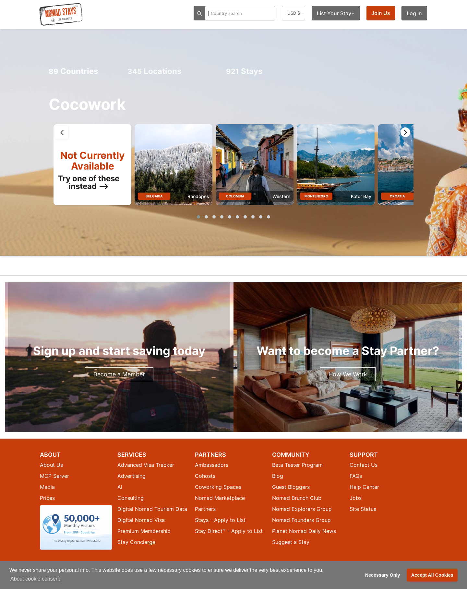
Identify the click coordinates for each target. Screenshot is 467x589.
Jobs (356, 498)
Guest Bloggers (291, 487)
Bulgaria (154, 196)
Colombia (235, 196)
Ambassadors (211, 465)
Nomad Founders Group (301, 520)
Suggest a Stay (290, 542)
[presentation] (61, 132)
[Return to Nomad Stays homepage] (61, 14)
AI (119, 487)
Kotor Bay (361, 196)
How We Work (348, 374)
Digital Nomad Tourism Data (152, 509)
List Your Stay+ (336, 13)
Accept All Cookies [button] (432, 575)
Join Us (380, 13)
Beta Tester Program (297, 465)
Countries (73, 71)
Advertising (131, 476)
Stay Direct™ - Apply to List (229, 531)
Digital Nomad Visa (141, 520)
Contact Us (363, 465)
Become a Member (119, 374)
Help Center (364, 487)
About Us (51, 465)
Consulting (130, 498)
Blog (277, 476)
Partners (205, 509)
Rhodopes (198, 196)
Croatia (397, 196)
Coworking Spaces (218, 487)
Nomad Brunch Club (296, 498)
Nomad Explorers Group (302, 509)
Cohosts (205, 476)
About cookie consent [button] (35, 579)
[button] (198, 217)
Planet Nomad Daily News (304, 531)
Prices (47, 498)
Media (47, 487)
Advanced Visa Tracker (145, 465)
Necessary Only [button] (382, 575)
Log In (414, 13)
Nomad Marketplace (220, 498)
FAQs (356, 476)
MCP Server (54, 476)
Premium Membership (144, 531)
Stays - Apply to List (220, 520)
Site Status (363, 509)
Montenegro (316, 196)
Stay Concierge (136, 542)
